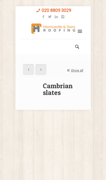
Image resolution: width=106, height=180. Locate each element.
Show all (74, 70)
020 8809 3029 (56, 10)
